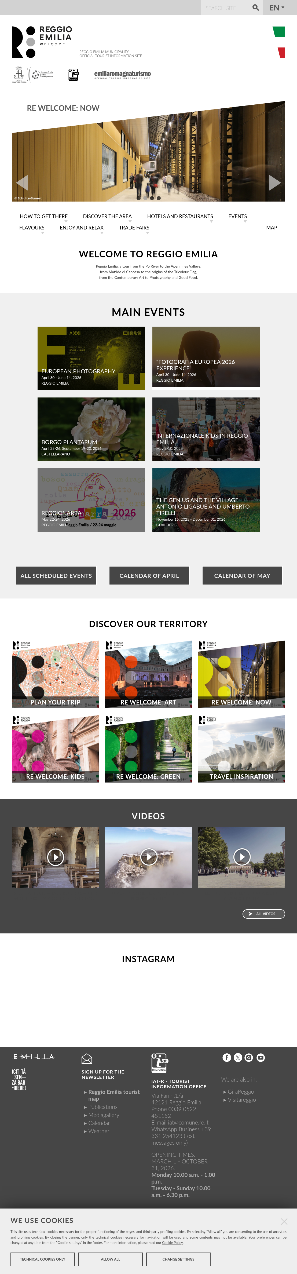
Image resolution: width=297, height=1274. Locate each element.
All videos (265, 913)
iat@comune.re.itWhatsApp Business (179, 1124)
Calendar (99, 1121)
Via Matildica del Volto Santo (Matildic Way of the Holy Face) (55, 894)
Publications (103, 1105)
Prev (20, 183)
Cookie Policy (172, 1243)
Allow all (110, 1260)
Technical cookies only (42, 1260)
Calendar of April (149, 574)
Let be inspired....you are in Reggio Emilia (241, 894)
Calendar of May (242, 574)
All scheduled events (56, 574)
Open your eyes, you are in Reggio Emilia (148, 894)
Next (277, 183)
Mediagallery (103, 1113)
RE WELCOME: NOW (63, 107)
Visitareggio (242, 1098)
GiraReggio (241, 1090)
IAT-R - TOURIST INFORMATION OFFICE (178, 1082)
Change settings (178, 1260)
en (274, 7)
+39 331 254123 (181, 1131)
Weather (98, 1129)
